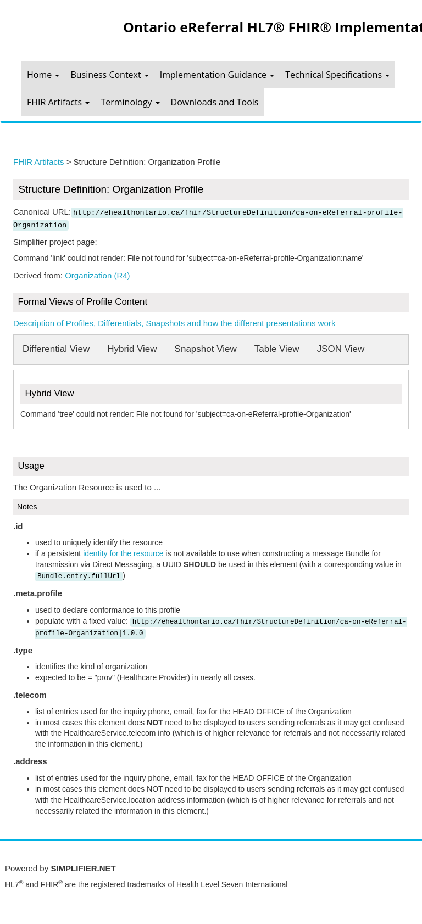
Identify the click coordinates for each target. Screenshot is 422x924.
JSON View (341, 349)
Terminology (130, 102)
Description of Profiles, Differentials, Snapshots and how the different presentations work (174, 323)
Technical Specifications (337, 75)
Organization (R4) (97, 275)
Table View (276, 349)
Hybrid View (132, 349)
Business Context (109, 75)
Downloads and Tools (215, 102)
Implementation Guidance (217, 75)
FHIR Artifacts (58, 102)
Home (43, 75)
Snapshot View (206, 349)
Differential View (56, 349)
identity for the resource (123, 553)
